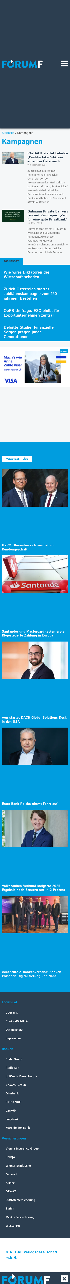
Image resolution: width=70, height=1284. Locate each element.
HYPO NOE (13, 1102)
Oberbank (12, 1093)
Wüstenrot (13, 1226)
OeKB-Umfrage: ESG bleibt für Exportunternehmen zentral (31, 313)
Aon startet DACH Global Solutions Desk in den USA (34, 719)
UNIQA (10, 1157)
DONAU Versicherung (20, 1200)
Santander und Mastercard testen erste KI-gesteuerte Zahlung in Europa (33, 633)
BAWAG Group (16, 1085)
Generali (11, 1174)
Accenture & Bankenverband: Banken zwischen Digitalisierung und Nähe (31, 974)
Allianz (10, 1183)
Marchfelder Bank (18, 1128)
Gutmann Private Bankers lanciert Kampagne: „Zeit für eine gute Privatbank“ (47, 215)
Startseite (8, 133)
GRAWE (11, 1191)
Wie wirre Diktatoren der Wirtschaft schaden (26, 275)
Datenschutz (14, 1030)
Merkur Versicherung (20, 1217)
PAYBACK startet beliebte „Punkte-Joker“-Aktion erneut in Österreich (47, 157)
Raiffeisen (12, 1068)
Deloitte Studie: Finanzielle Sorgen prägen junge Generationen (29, 332)
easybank (12, 1119)
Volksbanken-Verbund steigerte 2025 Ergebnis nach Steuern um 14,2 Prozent (33, 888)
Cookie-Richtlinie (17, 1021)
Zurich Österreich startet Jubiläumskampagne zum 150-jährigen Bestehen (31, 293)
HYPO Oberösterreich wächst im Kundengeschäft (27, 547)
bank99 (11, 1111)
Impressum (13, 1038)
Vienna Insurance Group (22, 1149)
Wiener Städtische (18, 1166)
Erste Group (14, 1059)
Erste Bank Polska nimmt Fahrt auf (29, 803)
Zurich (10, 1209)
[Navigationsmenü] (64, 63)
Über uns (12, 1013)
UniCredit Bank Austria (21, 1076)
